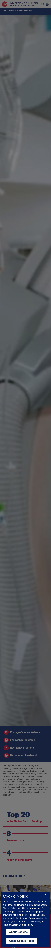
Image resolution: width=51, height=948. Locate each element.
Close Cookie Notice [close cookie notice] (22, 940)
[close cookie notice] (45, 895)
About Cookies (18, 932)
